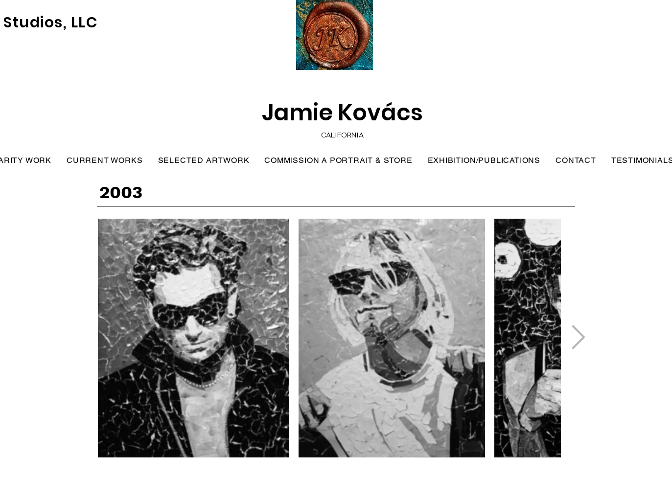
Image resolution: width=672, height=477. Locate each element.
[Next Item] (578, 338)
